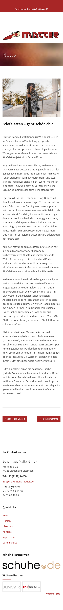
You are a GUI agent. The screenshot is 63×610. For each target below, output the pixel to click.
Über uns (8, 526)
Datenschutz (10, 542)
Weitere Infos (53, 593)
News (6, 515)
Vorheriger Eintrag (15, 418)
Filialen (7, 520)
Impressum (9, 537)
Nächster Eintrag (49, 418)
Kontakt (7, 531)
